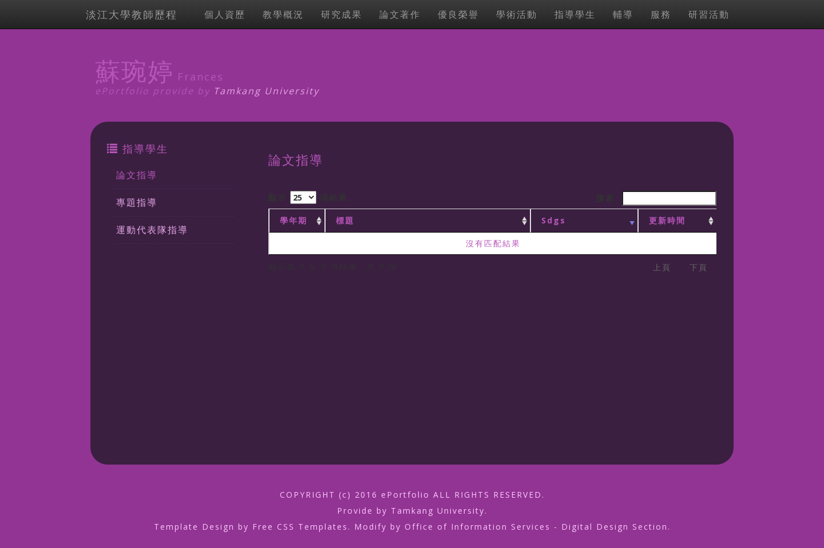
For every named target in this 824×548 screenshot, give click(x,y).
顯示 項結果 (307, 197)
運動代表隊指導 (152, 229)
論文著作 (400, 14)
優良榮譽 (458, 14)
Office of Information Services (477, 526)
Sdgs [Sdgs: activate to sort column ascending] (553, 220)
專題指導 (136, 202)
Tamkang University (266, 91)
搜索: (656, 198)
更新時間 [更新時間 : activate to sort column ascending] (667, 220)
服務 (661, 14)
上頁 (662, 267)
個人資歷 (224, 14)
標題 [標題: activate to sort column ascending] (345, 220)
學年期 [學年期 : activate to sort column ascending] (293, 220)
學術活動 (516, 14)
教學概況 (283, 14)
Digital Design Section (614, 526)
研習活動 (709, 14)
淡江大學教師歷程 (131, 14)
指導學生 (575, 14)
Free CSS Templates (300, 526)
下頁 (699, 267)
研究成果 (341, 14)
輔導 (623, 14)
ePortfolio (405, 494)
